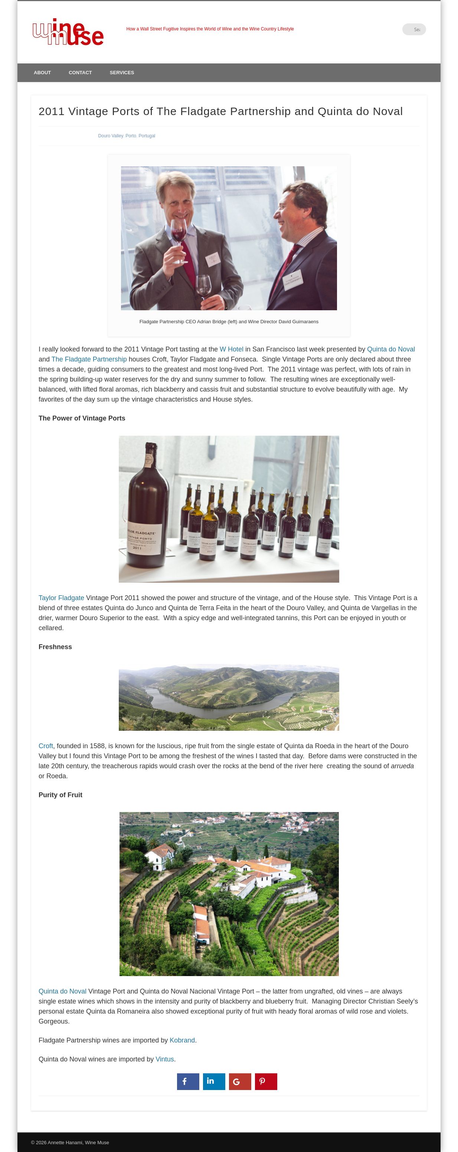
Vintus (165, 1059)
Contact (80, 72)
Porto (130, 135)
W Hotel (231, 349)
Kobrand (182, 1040)
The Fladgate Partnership (89, 359)
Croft (190, 705)
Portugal (147, 135)
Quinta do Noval (391, 349)
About (42, 72)
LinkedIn (405, 29)
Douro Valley (110, 135)
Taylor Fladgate (190, 516)
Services (122, 72)
